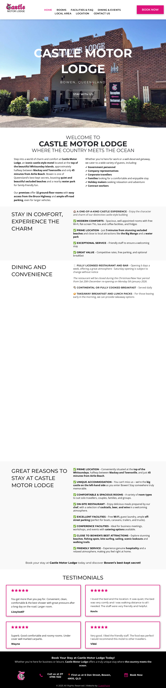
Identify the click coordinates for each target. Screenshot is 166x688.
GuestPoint (104, 685)
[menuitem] (49, 10)
